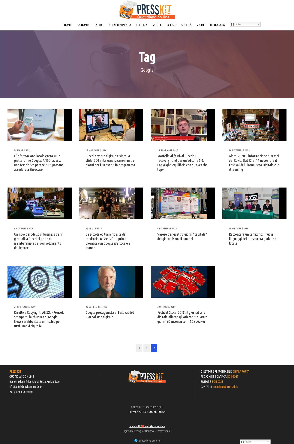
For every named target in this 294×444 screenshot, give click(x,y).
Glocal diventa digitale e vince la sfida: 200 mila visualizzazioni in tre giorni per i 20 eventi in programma (110, 160)
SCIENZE (171, 24)
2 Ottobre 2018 (166, 307)
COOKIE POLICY (157, 411)
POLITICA (141, 24)
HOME (67, 24)
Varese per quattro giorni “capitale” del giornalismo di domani (182, 236)
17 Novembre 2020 (96, 150)
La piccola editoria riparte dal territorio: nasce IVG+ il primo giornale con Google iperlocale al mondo (108, 241)
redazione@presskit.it (225, 386)
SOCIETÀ (186, 24)
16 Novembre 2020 (167, 150)
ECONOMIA (82, 24)
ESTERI (99, 24)
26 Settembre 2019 (25, 307)
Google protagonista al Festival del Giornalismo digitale (110, 314)
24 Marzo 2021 (22, 150)
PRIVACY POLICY (137, 411)
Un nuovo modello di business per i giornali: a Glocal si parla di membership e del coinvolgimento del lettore (38, 241)
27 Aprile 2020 (94, 228)
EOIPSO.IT (232, 376)
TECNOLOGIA (217, 24)
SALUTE (156, 24)
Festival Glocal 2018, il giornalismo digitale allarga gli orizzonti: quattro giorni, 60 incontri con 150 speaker (182, 317)
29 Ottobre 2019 (238, 228)
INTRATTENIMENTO (119, 24)
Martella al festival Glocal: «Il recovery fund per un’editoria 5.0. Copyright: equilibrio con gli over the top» (182, 163)
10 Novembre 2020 (239, 150)
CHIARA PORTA (241, 371)
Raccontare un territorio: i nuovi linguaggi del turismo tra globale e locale (253, 238)
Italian (236, 24)
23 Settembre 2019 (96, 307)
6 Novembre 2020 (24, 228)
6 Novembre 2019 (167, 228)
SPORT (200, 24)
